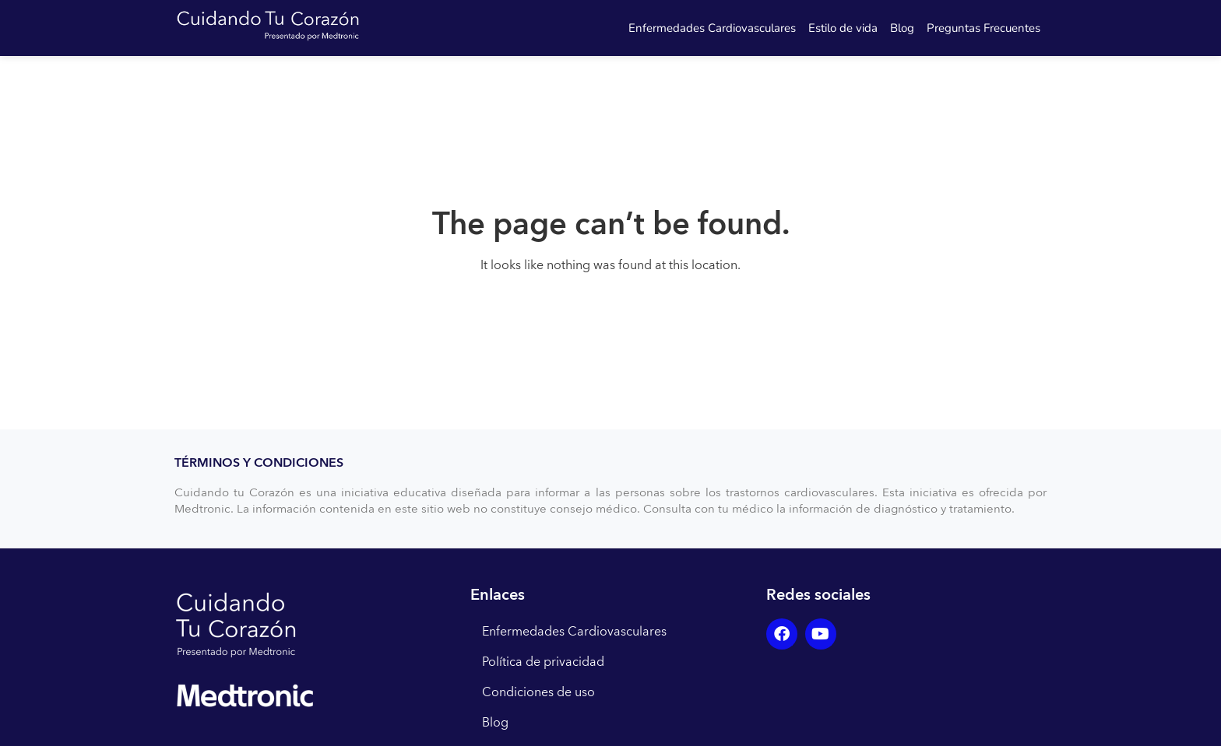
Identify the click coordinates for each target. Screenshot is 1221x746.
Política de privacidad (543, 662)
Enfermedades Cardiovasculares (712, 28)
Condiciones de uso (538, 692)
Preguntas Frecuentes (983, 28)
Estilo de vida (843, 28)
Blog (902, 28)
